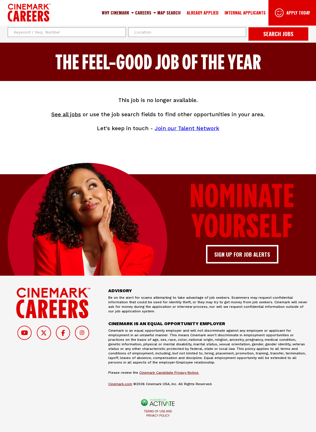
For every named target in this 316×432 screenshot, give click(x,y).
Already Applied (203, 12)
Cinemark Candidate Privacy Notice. (169, 373)
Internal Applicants (245, 12)
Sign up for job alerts (242, 254)
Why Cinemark (115, 12)
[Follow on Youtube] (24, 333)
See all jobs (66, 114)
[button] (241, 32)
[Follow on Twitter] (44, 333)
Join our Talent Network (187, 128)
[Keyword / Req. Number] (67, 32)
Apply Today (298, 12)
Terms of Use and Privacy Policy (158, 413)
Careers (143, 12)
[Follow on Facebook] (63, 333)
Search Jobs (278, 34)
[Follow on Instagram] (82, 333)
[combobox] (187, 32)
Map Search (169, 12)
